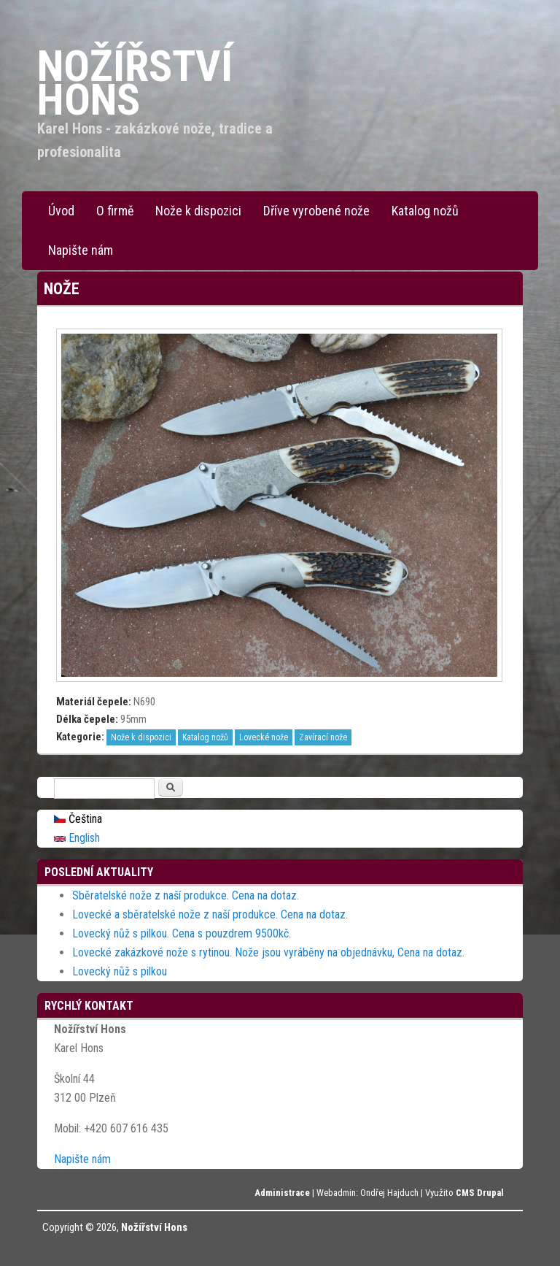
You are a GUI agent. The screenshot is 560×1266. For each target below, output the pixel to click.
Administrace (282, 1192)
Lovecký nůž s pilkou (119, 971)
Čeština (78, 819)
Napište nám (80, 250)
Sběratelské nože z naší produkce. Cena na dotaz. (185, 895)
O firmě (114, 210)
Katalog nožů (425, 210)
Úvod (61, 210)
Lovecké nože (263, 737)
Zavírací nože (323, 737)
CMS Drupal (480, 1192)
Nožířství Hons (154, 1227)
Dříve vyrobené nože (316, 210)
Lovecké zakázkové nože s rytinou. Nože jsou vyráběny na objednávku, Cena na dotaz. (268, 952)
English (77, 838)
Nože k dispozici (198, 210)
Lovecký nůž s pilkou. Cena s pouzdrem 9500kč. (181, 933)
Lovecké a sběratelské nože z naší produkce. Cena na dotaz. (210, 914)
